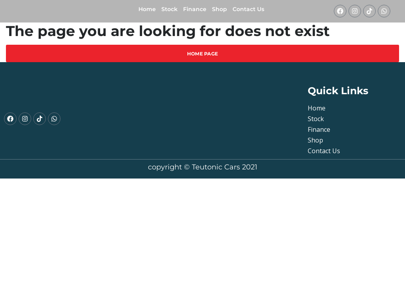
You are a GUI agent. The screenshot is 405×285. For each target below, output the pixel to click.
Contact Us (248, 9)
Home (147, 9)
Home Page (202, 54)
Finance (194, 9)
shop (219, 9)
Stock (169, 9)
